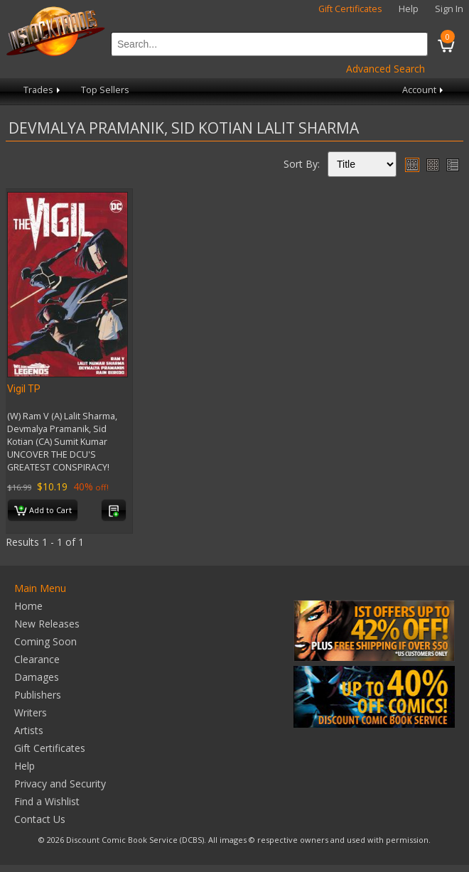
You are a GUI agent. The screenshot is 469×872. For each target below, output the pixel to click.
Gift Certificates (350, 9)
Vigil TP (24, 388)
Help (409, 9)
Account (424, 90)
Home (28, 606)
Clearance (37, 659)
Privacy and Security (60, 783)
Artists (28, 730)
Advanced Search (385, 68)
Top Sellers (105, 90)
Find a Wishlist (47, 801)
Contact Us (39, 819)
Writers (30, 712)
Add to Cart (43, 511)
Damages (36, 677)
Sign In (449, 9)
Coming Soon (45, 641)
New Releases (47, 623)
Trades (43, 90)
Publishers (37, 694)
